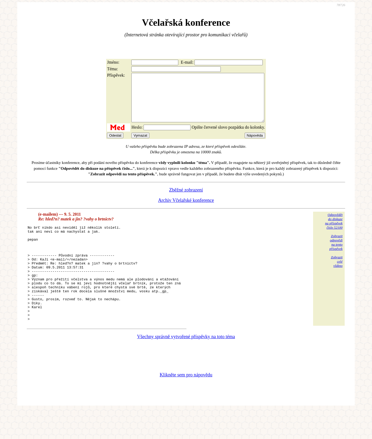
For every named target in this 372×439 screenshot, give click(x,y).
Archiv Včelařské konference (186, 209)
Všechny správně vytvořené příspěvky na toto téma (186, 365)
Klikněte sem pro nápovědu (186, 403)
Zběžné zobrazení (186, 199)
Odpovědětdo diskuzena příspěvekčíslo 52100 (334, 230)
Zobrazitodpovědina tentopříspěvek (336, 252)
